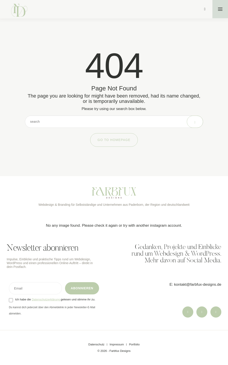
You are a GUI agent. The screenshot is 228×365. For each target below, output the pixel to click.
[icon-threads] (201, 311)
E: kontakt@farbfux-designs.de (195, 284)
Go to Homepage (114, 140)
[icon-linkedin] (215, 311)
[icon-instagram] (186, 311)
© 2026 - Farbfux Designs (114, 351)
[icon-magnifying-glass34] (204, 9)
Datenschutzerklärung (46, 299)
